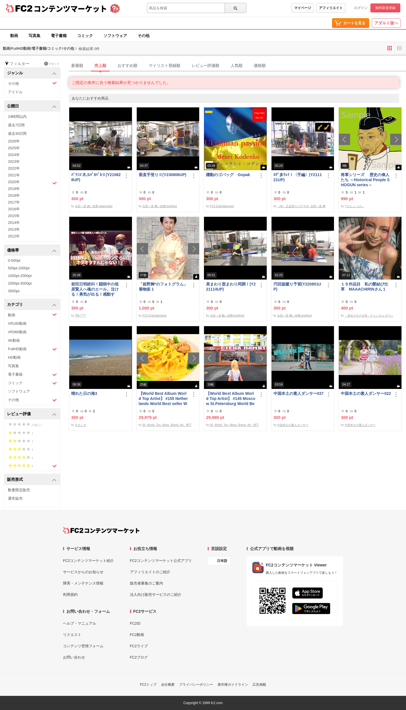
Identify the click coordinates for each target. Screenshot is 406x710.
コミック (85, 35)
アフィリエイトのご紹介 (150, 572)
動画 (14, 35)
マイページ (302, 8)
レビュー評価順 (205, 65)
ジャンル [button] (32, 73)
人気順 (236, 65)
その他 (143, 35)
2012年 (14, 236)
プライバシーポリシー (196, 685)
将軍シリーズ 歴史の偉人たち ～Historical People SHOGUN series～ (365, 179)
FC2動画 (137, 635)
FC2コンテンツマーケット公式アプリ (161, 561)
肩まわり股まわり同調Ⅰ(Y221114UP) (231, 286)
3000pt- (14, 291)
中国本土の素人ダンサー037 (298, 393)
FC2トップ (148, 685)
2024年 (14, 155)
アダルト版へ (386, 23)
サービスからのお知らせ (83, 572)
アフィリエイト (331, 8)
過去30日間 (17, 133)
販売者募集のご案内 (146, 583)
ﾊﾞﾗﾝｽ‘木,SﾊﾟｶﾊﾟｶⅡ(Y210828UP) (96, 177)
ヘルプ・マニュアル (79, 623)
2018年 (14, 195)
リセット (52, 64)
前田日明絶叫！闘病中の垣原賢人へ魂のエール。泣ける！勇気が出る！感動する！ (95, 289)
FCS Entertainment (222, 206)
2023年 (14, 161)
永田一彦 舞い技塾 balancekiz (93, 206)
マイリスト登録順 (164, 65)
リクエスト (72, 635)
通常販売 (15, 498)
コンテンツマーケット (70, 8)
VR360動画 (17, 332)
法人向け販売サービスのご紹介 (155, 594)
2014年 (14, 222)
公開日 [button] (32, 106)
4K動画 (14, 340)
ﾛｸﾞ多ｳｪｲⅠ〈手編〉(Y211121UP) (297, 177)
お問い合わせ (74, 657)
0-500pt (14, 260)
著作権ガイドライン (233, 685)
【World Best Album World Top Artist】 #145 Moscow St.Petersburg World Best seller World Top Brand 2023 (230, 398)
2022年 (14, 168)
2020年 (32, 182)
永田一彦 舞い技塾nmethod (159, 206)
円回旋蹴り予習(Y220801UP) (297, 286)
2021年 (14, 175)
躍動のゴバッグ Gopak (228, 174)
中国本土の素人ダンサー (292, 425)
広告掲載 (259, 685)
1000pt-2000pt (20, 276)
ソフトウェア (115, 35)
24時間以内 (17, 116)
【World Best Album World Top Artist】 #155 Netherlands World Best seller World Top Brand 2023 (163, 398)
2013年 (14, 229)
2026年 (14, 141)
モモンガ (80, 425)
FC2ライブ (139, 646)
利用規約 (70, 594)
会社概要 (168, 685)
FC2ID (135, 623)
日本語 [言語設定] (222, 561)
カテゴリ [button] (32, 305)
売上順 (100, 65)
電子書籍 (59, 35)
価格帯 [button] (32, 250)
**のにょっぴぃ (354, 206)
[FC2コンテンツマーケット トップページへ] (101, 530)
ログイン (361, 8)
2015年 (14, 216)
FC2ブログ (139, 657)
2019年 (14, 189)
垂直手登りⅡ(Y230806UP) (162, 174)
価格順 (260, 65)
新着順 (77, 65)
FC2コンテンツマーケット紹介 (88, 561)
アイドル (15, 92)
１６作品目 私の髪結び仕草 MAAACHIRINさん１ (364, 286)
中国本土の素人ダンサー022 (366, 393)
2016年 (14, 209)
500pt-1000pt (19, 268)
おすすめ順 (127, 65)
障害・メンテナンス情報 (83, 583)
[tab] (237, 66)
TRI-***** (80, 315)
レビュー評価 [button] (32, 414)
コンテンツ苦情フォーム (83, 646)
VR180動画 (17, 323)
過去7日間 (16, 125)
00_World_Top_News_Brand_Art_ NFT (166, 425)
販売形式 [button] (32, 479)
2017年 (14, 202)
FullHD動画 (32, 349)
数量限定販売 (19, 490)
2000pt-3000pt (20, 283)
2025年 (14, 148)
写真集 (34, 35)
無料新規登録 (385, 8)
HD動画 (14, 357)
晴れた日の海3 (84, 393)
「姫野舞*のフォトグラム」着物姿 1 (163, 286)
